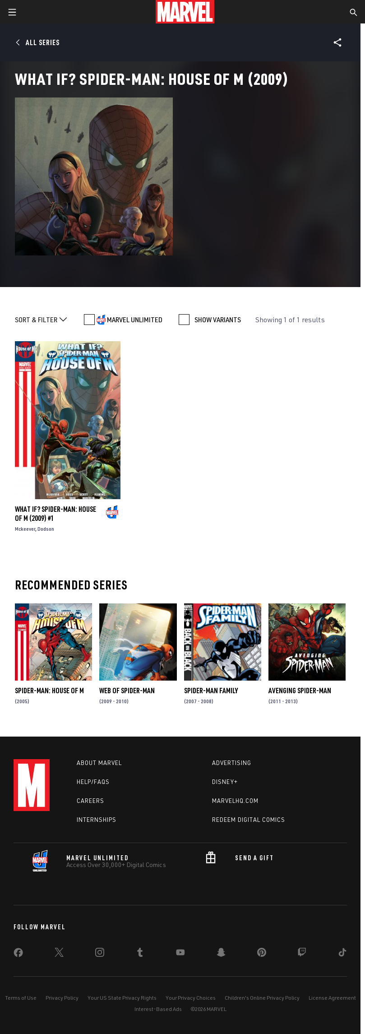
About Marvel (99, 762)
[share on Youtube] (180, 954)
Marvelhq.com (235, 800)
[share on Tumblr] (139, 954)
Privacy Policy (62, 997)
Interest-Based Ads (158, 1009)
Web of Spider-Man (127, 690)
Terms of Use (21, 997)
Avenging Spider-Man (299, 690)
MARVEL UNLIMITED (134, 319)
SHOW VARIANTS (217, 319)
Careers (90, 800)
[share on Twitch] (301, 954)
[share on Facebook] (18, 954)
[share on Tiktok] (342, 954)
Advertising (231, 762)
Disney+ (225, 781)
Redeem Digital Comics (248, 819)
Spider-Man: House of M (49, 690)
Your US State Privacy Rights (122, 997)
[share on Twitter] (59, 954)
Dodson (45, 528)
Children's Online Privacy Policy (262, 997)
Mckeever (25, 528)
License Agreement (332, 997)
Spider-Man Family (211, 690)
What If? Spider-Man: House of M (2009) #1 (55, 514)
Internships (96, 819)
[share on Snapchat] (221, 954)
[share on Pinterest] (261, 954)
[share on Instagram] (99, 954)
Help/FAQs (93, 781)
